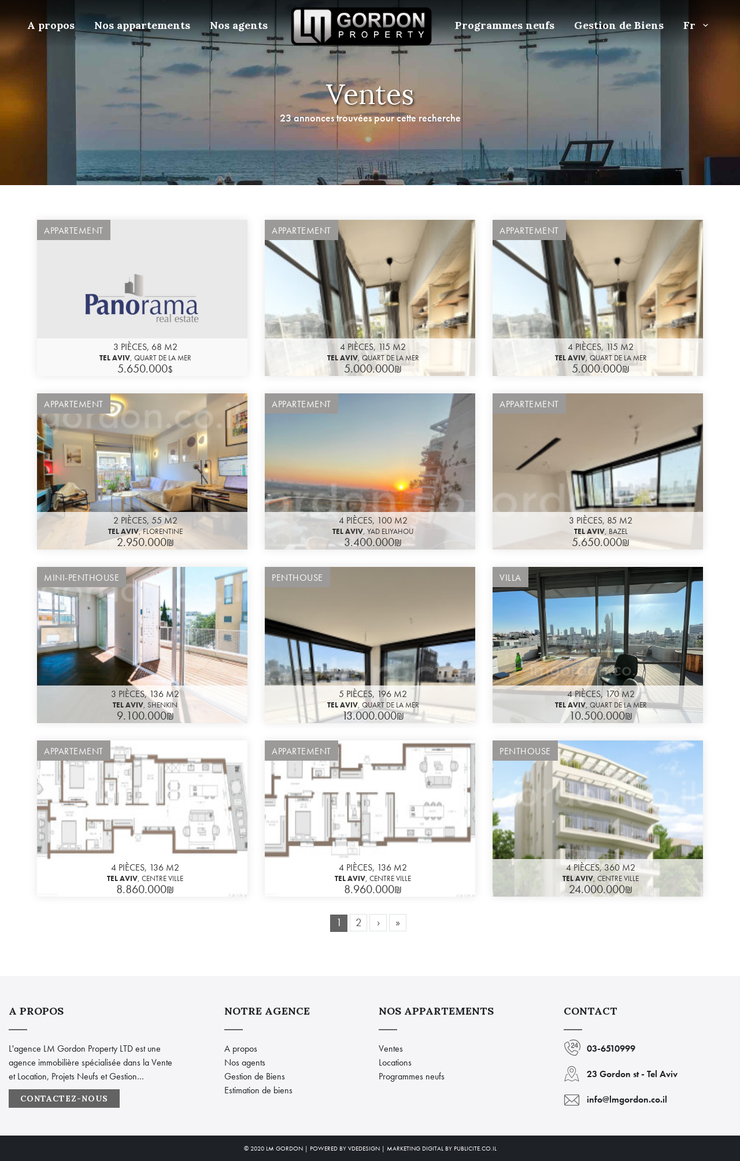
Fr (698, 25)
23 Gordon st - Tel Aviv (632, 1074)
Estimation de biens (258, 1090)
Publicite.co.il (475, 1148)
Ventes (391, 1048)
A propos (51, 25)
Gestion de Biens (619, 25)
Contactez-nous (64, 1098)
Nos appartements (142, 25)
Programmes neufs (504, 25)
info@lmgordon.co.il (627, 1099)
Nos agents (239, 25)
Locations (395, 1062)
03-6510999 (611, 1048)
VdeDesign (364, 1148)
